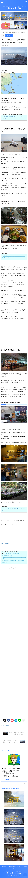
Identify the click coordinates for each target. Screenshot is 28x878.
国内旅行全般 (12, 866)
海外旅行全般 (4, 866)
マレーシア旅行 (5, 725)
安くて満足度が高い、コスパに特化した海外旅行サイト (14, 871)
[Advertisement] (14, 334)
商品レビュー (19, 866)
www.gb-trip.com (5, 543)
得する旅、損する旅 (14, 8)
